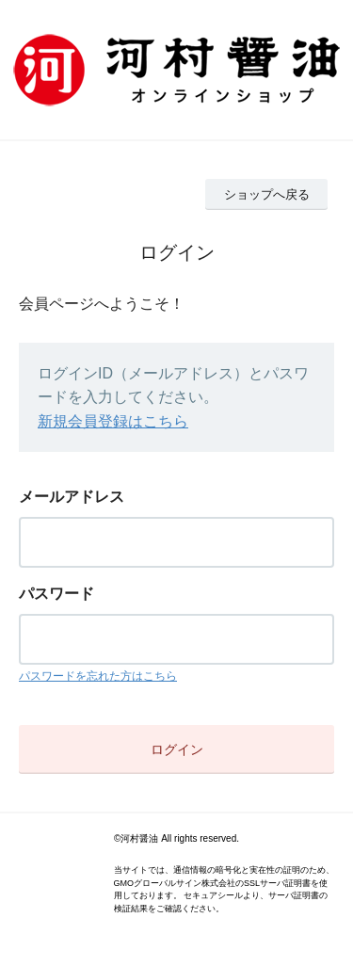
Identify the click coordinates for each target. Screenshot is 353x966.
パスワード (56, 594)
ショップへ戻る (267, 194)
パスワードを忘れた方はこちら (98, 676)
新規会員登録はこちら (113, 421)
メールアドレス (71, 497)
